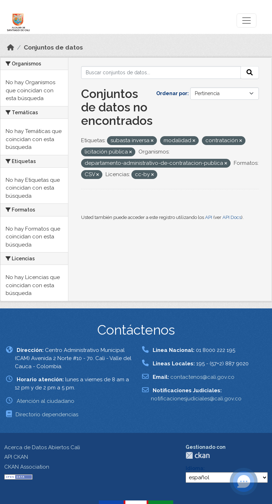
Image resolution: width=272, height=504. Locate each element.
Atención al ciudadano (45, 401)
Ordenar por (171, 93)
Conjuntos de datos (53, 47)
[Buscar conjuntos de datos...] (161, 72)
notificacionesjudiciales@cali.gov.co (196, 398)
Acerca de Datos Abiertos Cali (42, 447)
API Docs (231, 217)
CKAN (198, 455)
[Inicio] (10, 47)
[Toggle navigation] (246, 20)
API (208, 217)
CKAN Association (26, 467)
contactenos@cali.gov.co (202, 377)
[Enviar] (249, 72)
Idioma (194, 468)
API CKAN (16, 457)
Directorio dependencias (47, 414)
